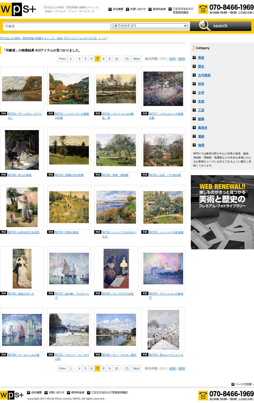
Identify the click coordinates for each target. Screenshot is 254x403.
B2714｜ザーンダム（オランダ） (25, 115)
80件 (182, 59)
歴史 (201, 66)
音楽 (201, 101)
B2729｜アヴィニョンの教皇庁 (166, 295)
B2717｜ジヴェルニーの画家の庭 (166, 115)
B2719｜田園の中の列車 (69, 175)
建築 (201, 119)
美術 (201, 58)
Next (136, 59)
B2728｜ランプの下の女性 (118, 293)
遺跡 (201, 136)
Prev (62, 59)
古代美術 (204, 75)
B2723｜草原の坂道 (67, 232)
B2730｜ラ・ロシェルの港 (23, 354)
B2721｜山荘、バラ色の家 (165, 175)
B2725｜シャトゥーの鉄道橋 (166, 232)
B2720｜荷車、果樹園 (115, 175)
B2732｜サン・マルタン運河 (119, 354)
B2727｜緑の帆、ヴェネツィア (72, 295)
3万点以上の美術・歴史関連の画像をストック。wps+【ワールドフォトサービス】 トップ (53, 38)
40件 (172, 59)
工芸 (201, 110)
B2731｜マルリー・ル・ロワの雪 (72, 356)
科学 (201, 84)
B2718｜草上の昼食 (19, 175)
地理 (201, 145)
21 (127, 59)
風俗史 (202, 128)
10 (116, 59)
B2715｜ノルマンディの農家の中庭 (72, 115)
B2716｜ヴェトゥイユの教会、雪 (118, 115)
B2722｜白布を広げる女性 (23, 232)
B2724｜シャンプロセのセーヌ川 (119, 234)
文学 (201, 93)
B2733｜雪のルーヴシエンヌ (166, 354)
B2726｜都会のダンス (21, 293)
